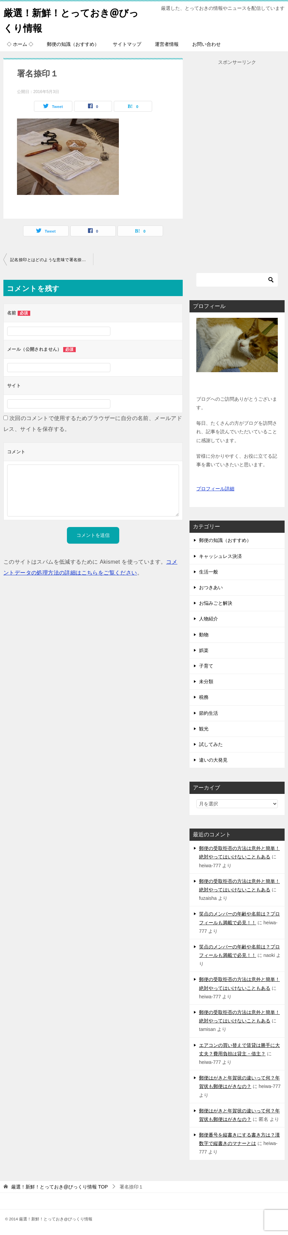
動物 (204, 634)
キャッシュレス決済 (220, 556)
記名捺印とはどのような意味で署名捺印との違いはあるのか (51, 259)
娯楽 (204, 650)
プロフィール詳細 (215, 488)
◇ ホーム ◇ (20, 44)
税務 (204, 697)
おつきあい (211, 587)
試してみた (211, 744)
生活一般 (208, 572)
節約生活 (208, 713)
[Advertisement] (237, 168)
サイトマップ (127, 44)
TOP (59, 1186)
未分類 (206, 681)
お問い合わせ (206, 44)
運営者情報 (167, 44)
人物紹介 (208, 618)
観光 (204, 728)
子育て (206, 666)
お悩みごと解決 (215, 603)
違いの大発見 (213, 760)
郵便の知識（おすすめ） (73, 44)
